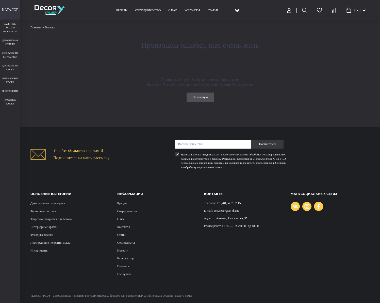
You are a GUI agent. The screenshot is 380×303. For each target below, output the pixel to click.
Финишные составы (43, 211)
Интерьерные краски (43, 227)
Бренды (121, 10)
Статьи (212, 10)
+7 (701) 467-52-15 (229, 203)
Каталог (10, 10)
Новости (122, 250)
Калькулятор (125, 258)
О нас (172, 10)
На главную (200, 97)
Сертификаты (126, 242)
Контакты (192, 10)
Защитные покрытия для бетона (51, 219)
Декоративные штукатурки (47, 203)
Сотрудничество (148, 10)
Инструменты (39, 250)
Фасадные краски (41, 235)
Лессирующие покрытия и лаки (50, 242)
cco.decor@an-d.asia (226, 210)
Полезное (123, 266)
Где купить (124, 274)
